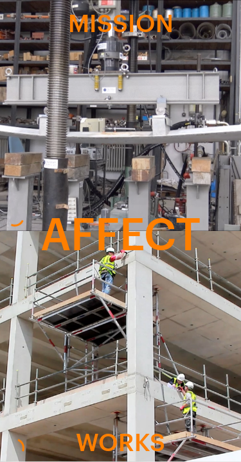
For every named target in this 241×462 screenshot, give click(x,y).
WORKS (120, 441)
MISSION (121, 21)
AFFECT (120, 230)
